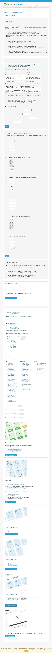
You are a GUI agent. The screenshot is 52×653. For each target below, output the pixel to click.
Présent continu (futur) (12, 370)
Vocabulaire (8, 480)
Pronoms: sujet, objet (11, 374)
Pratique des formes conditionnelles (11, 417)
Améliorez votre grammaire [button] (11, 455)
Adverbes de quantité (26, 386)
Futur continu (24, 371)
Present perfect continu (26, 369)
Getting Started (23, 7)
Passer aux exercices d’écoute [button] (11, 569)
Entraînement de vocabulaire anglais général (16, 487)
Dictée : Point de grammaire (13, 600)
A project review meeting (14, 313)
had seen (11, 222)
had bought (12, 140)
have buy (11, 146)
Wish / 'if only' (39, 369)
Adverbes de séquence (12, 401)
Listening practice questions (13, 565)
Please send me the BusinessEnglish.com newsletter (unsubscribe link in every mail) (18, 290)
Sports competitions (13, 342)
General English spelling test (13, 493)
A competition (12, 343)
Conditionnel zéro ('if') (14, 326)
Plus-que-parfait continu (41, 363)
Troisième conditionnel (35, 9)
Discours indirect (25, 374)
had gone (11, 186)
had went (11, 180)
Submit (7, 126)
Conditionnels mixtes (14, 324)
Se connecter (7, 0)
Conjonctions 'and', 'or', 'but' (12, 391)
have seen (11, 219)
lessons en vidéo (40, 633)
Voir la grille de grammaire (10, 359)
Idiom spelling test (11, 495)
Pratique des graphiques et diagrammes (15, 498)
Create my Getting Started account (11, 297)
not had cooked (12, 205)
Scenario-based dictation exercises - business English (17, 599)
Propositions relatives (26, 379)
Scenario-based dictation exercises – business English (17, 316)
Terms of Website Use (15, 293)
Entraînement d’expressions (13, 489)
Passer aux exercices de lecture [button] (11, 534)
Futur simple (24, 370)
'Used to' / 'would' (25, 375)
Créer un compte (37, 4)
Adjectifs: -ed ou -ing (26, 389)
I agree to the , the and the (18, 294)
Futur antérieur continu (41, 365)
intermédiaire (28, 9)
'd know (11, 160)
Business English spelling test (13, 494)
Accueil (5, 9)
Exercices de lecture (11, 527)
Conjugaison (10, 400)
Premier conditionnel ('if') (14, 328)
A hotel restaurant (13, 347)
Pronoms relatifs (11, 375)
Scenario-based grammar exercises (13, 338)
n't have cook (12, 208)
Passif (23, 373)
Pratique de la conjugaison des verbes (12, 413)
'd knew (11, 163)
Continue (26, 651)
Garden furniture (13, 346)
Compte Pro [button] (29, 316)
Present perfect (10, 368)
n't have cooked (12, 202)
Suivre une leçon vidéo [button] (10, 636)
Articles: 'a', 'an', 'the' (11, 385)
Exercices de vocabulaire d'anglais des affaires (15, 312)
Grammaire (9, 9)
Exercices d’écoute (10, 559)
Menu (45, 4)
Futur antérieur (39, 364)
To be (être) (10, 373)
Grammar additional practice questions (14, 330)
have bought (12, 149)
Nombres (9, 602)
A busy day (12, 345)
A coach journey (13, 340)
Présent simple (10, 365)
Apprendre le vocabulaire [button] (10, 502)
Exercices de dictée (11, 594)
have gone (11, 189)
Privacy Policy (23, 293)
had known (12, 166)
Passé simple (10, 363)
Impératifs (9, 371)
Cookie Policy (39, 649)
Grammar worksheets (11, 323)
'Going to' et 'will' (11, 369)
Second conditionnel (13, 327)
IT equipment (12, 341)
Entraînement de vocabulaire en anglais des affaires (17, 488)
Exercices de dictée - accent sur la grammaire (15, 333)
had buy (11, 143)
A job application (13, 317)
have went (11, 183)
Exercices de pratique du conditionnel (14, 336)
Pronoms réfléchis (25, 380)
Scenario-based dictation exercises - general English (17, 598)
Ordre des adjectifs (11, 381)
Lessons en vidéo (10, 631)
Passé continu (10, 364)
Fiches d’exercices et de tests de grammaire (18, 9)
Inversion (38, 370)
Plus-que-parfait (25, 363)
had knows (11, 169)
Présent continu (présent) (12, 367)
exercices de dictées (34, 597)
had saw (11, 225)
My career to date (13, 314)
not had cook (12, 199)
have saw (11, 228)
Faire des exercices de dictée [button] (11, 605)
